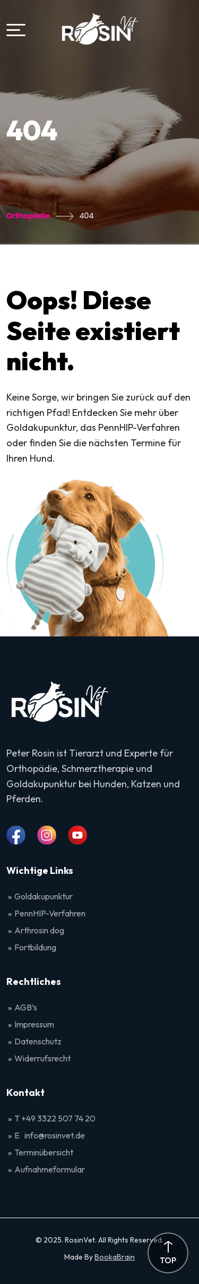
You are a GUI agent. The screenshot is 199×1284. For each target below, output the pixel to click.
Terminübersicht (43, 1152)
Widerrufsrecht (42, 1058)
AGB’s (26, 1007)
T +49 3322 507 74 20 (55, 1118)
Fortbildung (35, 947)
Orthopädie (28, 215)
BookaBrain (114, 1257)
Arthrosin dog (39, 930)
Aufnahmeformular (49, 1169)
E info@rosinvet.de (49, 1135)
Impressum (34, 1024)
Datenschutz (38, 1041)
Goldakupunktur (43, 896)
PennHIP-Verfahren (49, 913)
